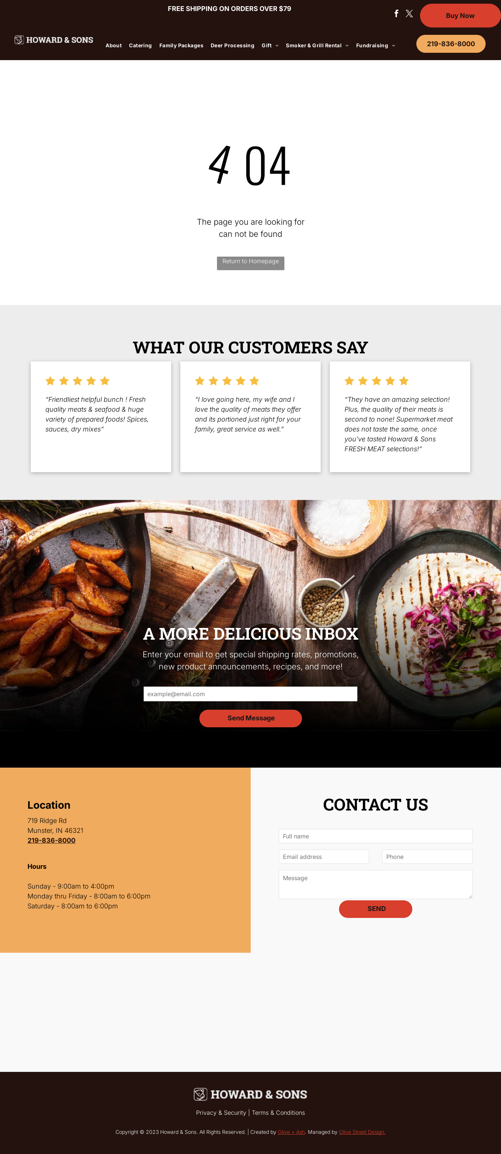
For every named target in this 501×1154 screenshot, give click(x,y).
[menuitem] (113, 45)
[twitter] (409, 14)
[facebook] (396, 14)
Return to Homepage (250, 261)
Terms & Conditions (278, 1112)
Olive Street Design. (362, 1132)
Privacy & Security (221, 1112)
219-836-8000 (51, 840)
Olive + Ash (291, 1132)
